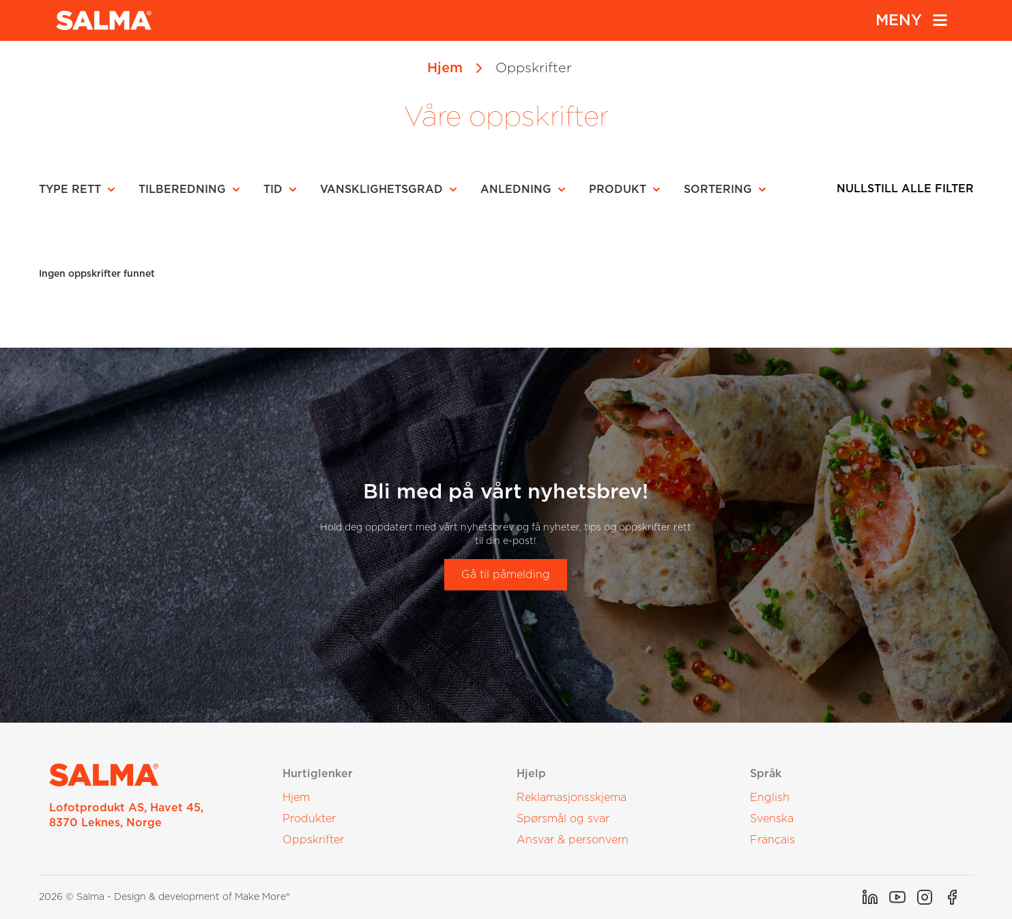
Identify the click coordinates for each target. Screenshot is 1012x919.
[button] (81, 189)
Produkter (309, 818)
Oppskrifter (313, 839)
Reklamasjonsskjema (571, 797)
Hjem (445, 68)
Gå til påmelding (505, 574)
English (770, 797)
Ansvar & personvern (572, 839)
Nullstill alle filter (905, 188)
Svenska (772, 818)
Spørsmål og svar (563, 818)
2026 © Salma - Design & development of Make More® (164, 897)
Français (772, 839)
